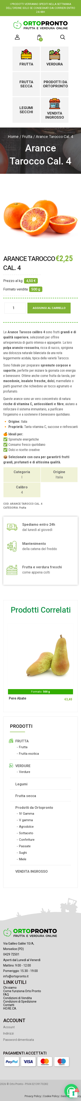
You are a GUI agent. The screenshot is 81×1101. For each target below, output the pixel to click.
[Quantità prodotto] (15, 308)
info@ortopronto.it (16, 976)
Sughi (23, 853)
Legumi (21, 784)
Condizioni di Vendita (17, 998)
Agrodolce (26, 827)
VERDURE (22, 766)
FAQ (6, 994)
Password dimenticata (18, 1039)
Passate (25, 846)
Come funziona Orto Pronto (22, 991)
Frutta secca (26, 84)
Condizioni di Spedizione (20, 1001)
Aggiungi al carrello (49, 308)
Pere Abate (17, 698)
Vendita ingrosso (54, 115)
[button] (39, 37)
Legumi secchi (26, 110)
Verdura (54, 64)
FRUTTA (22, 741)
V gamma (26, 820)
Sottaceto (26, 833)
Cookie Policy (51, 1096)
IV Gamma (26, 814)
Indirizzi (8, 1033)
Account (9, 1027)
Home (13, 136)
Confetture (27, 840)
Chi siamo (10, 987)
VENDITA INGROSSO (31, 871)
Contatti (8, 1005)
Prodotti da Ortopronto (54, 84)
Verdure (24, 772)
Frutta (26, 64)
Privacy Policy (33, 1096)
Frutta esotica (29, 754)
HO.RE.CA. (10, 1008)
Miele (22, 859)
